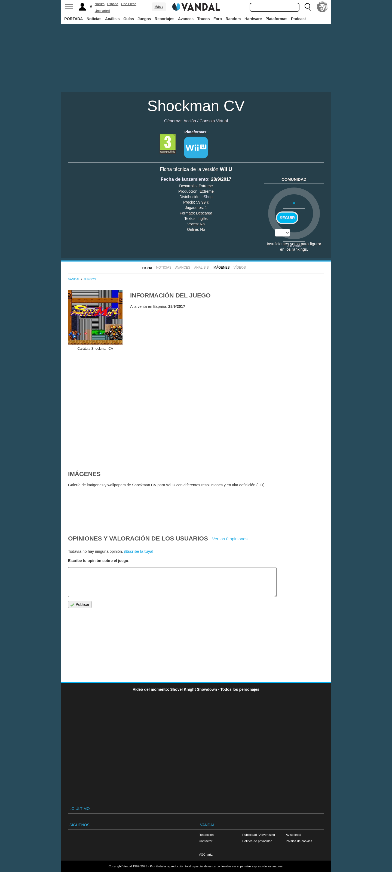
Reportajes (164, 19)
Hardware (253, 19)
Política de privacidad (257, 841)
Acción (189, 120)
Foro (217, 19)
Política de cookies (299, 841)
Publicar (79, 604)
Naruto (100, 4)
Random (233, 19)
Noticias (94, 19)
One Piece (128, 4)
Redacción (206, 834)
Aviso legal (293, 834)
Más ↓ (158, 7)
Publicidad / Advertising (258, 834)
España (112, 4)
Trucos (203, 19)
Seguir (287, 218)
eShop (206, 197)
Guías (128, 19)
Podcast (298, 19)
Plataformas (276, 19)
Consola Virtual (214, 120)
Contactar (205, 841)
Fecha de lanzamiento (184, 179)
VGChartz (206, 854)
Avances (186, 19)
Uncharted (102, 11)
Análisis (112, 19)
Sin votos (294, 245)
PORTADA (73, 19)
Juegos (144, 19)
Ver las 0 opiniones (229, 538)
